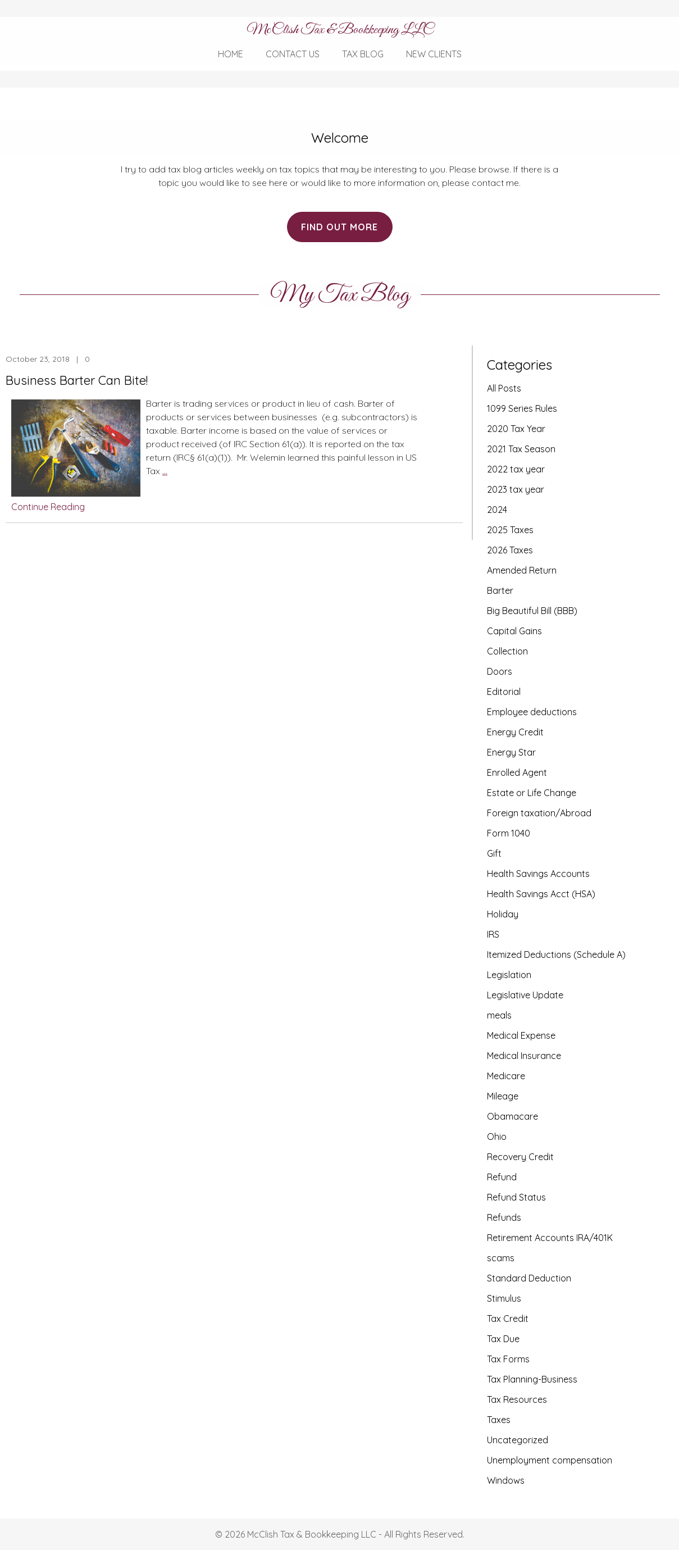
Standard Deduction (529, 1278)
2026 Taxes (510, 550)
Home (230, 54)
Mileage (502, 1096)
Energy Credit (515, 732)
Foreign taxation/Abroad (539, 813)
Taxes (499, 1419)
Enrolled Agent (517, 772)
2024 (497, 509)
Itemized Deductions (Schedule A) (556, 954)
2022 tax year (516, 469)
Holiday (502, 914)
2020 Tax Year (516, 428)
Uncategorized (517, 1440)
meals (499, 1015)
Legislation (509, 974)
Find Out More (339, 227)
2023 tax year (515, 489)
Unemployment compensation (549, 1460)
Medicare (506, 1075)
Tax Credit (507, 1318)
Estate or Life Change (531, 792)
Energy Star (511, 752)
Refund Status (516, 1197)
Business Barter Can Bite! (77, 380)
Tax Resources (517, 1399)
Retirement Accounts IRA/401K (550, 1237)
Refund (502, 1177)
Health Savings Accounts (538, 873)
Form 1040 (508, 833)
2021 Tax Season (521, 448)
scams (500, 1257)
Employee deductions (532, 711)
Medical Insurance (524, 1055)
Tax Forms (508, 1359)
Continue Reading (48, 506)
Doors (499, 671)
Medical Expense (521, 1035)
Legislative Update (525, 995)
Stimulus (504, 1298)
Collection (507, 651)
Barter (500, 590)
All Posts (504, 388)
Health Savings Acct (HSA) (541, 893)
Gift (494, 853)
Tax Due (503, 1338)
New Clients (434, 54)
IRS (493, 934)
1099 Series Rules (522, 408)
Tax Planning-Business (532, 1379)
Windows (506, 1480)
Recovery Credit (520, 1156)
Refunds (504, 1217)
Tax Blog (363, 54)
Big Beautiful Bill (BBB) (532, 610)
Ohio (497, 1136)
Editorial (504, 691)
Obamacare (512, 1116)
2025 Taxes (510, 529)
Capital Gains (514, 631)
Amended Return (522, 570)
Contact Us (293, 54)
